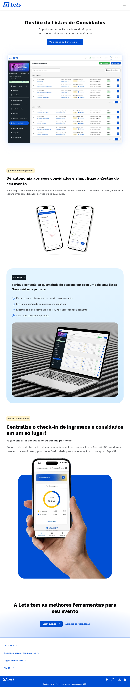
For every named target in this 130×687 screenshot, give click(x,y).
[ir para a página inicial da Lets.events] (8, 679)
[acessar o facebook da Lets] (107, 679)
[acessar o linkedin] (125, 679)
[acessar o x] (119, 679)
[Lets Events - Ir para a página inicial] (12, 4)
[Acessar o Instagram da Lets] (112, 679)
